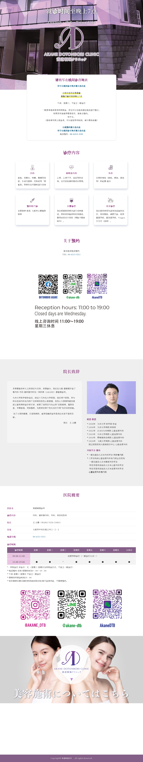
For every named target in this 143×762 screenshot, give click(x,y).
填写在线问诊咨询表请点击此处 (71, 85)
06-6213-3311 (76, 134)
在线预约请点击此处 (71, 127)
